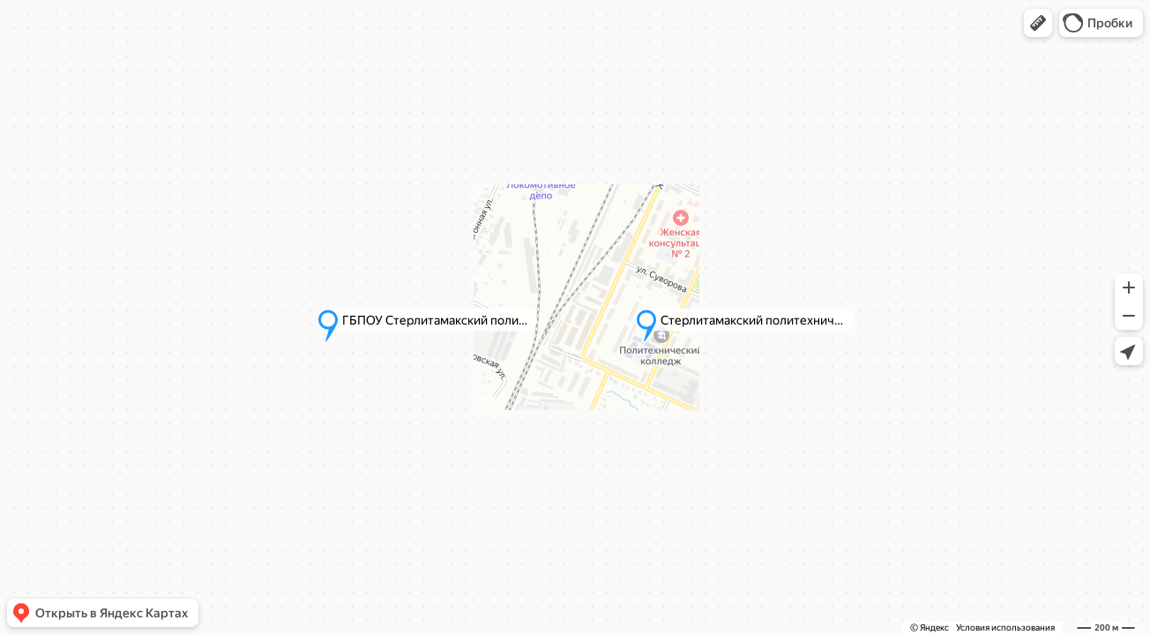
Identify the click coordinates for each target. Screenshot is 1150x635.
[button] (1038, 23)
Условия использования (1005, 627)
